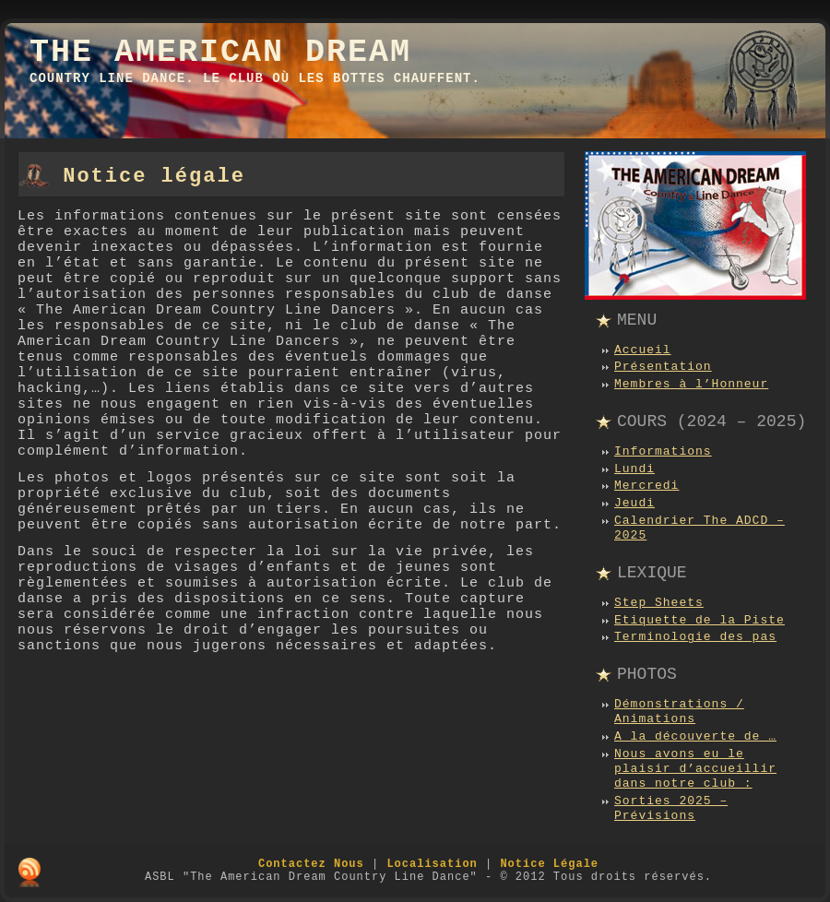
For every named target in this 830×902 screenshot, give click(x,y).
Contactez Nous (311, 864)
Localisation (431, 864)
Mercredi (646, 486)
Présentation (663, 367)
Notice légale (154, 176)
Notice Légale (549, 864)
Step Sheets (659, 603)
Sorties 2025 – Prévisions (671, 808)
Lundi (634, 469)
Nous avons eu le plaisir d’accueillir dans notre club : (695, 769)
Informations (663, 451)
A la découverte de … (695, 736)
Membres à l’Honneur (691, 384)
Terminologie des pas (695, 637)
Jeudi (634, 503)
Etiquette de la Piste (699, 620)
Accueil (642, 350)
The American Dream (220, 52)
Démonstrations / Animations (679, 711)
